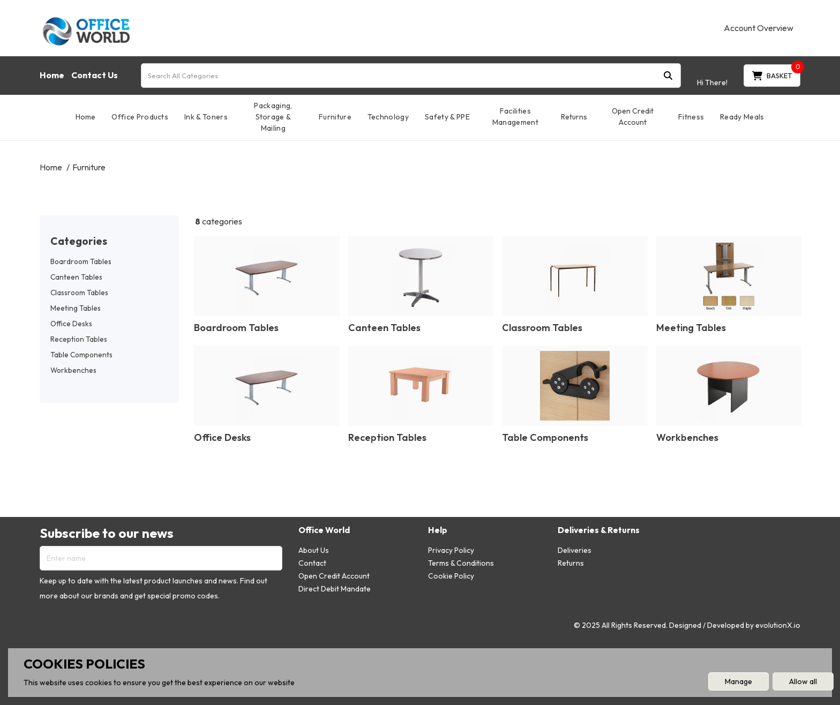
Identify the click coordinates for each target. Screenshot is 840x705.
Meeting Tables (75, 308)
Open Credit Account (633, 116)
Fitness (691, 117)
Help (437, 530)
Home (52, 75)
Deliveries (574, 550)
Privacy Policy (451, 550)
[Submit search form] (668, 75)
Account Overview (758, 27)
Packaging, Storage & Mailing (273, 117)
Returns (574, 117)
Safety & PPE (447, 117)
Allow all (803, 681)
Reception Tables (78, 339)
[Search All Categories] (411, 75)
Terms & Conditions (461, 563)
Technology (388, 117)
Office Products (139, 117)
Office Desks (71, 323)
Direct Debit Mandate (334, 589)
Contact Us (94, 75)
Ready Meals (742, 117)
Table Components (81, 354)
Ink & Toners (206, 117)
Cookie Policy (451, 576)
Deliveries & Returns (599, 530)
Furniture (335, 117)
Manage (738, 681)
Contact (312, 563)
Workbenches (73, 370)
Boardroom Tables (80, 261)
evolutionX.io (777, 625)
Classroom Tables (79, 292)
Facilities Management (515, 116)
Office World (324, 530)
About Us (313, 550)
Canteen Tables (76, 277)
